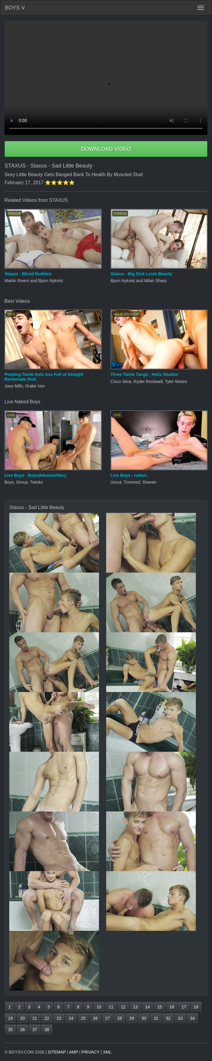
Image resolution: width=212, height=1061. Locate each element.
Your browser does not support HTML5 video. (106, 78)
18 (196, 1007)
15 (159, 1007)
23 (59, 1018)
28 (119, 1018)
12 (123, 1007)
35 (10, 1029)
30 (143, 1018)
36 (22, 1029)
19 (10, 1018)
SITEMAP (57, 1052)
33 (180, 1018)
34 (192, 1018)
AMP (73, 1052)
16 (172, 1007)
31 (156, 1018)
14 (147, 1007)
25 (83, 1018)
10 (99, 1007)
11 (111, 1007)
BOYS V (15, 8)
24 (71, 1018)
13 (135, 1007)
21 (34, 1018)
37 (34, 1029)
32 (168, 1018)
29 (131, 1018)
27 (107, 1018)
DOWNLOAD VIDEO (106, 149)
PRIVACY (91, 1052)
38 (47, 1029)
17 (184, 1007)
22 (47, 1018)
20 (22, 1018)
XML (107, 1052)
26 (95, 1018)
